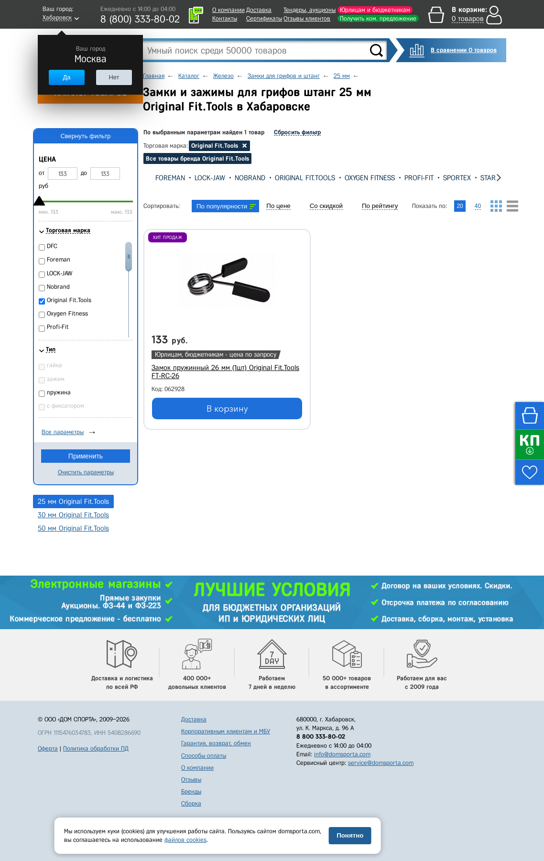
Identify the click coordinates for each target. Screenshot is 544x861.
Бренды (191, 791)
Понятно (350, 835)
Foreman (170, 178)
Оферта (48, 748)
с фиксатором (65, 406)
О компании (228, 10)
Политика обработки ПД (96, 748)
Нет (114, 77)
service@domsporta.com (380, 763)
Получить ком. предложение (378, 18)
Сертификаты (264, 18)
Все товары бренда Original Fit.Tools (197, 158)
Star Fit (493, 178)
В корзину (227, 408)
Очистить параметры (86, 472)
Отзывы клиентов (306, 18)
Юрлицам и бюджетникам (375, 10)
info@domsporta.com (342, 754)
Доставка (259, 10)
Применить (85, 456)
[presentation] (150, 177)
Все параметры (63, 432)
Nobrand (250, 178)
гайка (54, 365)
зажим (56, 379)
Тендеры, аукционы (309, 10)
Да (66, 77)
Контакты (224, 18)
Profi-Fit (419, 178)
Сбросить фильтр (297, 132)
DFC (52, 246)
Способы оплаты (203, 755)
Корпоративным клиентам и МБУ (225, 731)
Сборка (191, 803)
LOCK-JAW (210, 178)
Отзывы (191, 779)
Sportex (457, 178)
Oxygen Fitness (370, 178)
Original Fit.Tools (305, 178)
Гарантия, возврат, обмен (216, 743)
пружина (59, 392)
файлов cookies (185, 840)
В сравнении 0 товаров (464, 50)
